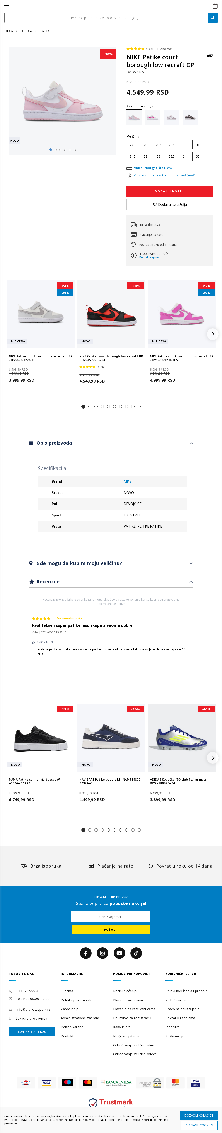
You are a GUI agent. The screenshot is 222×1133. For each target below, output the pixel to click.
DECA (9, 31)
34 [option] (184, 156)
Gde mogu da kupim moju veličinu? (78, 563)
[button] (83, 407)
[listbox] (170, 151)
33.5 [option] (172, 156)
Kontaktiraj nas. (149, 257)
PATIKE (45, 31)
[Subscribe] (111, 929)
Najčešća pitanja (126, 1036)
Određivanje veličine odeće (135, 1054)
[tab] (111, 443)
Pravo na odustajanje (182, 1009)
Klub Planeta (175, 1000)
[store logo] (106, 6)
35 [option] (198, 156)
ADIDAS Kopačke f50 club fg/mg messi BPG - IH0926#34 (179, 781)
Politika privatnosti (76, 1000)
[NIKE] (210, 58)
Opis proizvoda (53, 442)
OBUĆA (27, 31)
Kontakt (67, 1036)
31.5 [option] (132, 156)
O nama (67, 991)
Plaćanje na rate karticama (134, 1009)
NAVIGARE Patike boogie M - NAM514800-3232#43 (110, 781)
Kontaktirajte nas (32, 1032)
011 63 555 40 (28, 991)
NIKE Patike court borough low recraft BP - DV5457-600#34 (111, 358)
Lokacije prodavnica (31, 1018)
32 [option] (145, 156)
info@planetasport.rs (34, 1009)
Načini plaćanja (125, 991)
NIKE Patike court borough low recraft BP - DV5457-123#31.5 (181, 358)
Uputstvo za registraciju (132, 1018)
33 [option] (158, 156)
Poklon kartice (72, 1027)
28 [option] (145, 145)
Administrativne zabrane (80, 1018)
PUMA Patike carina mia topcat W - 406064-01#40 (35, 781)
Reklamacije (174, 1036)
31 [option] (198, 145)
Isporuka (172, 1027)
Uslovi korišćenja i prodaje (186, 991)
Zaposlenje (70, 1009)
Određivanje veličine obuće (135, 1045)
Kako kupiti (122, 1027)
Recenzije (47, 581)
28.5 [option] (159, 145)
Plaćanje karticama (128, 1000)
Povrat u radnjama (180, 1018)
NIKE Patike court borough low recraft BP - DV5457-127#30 (40, 358)
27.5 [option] (132, 145)
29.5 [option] (172, 145)
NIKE (127, 481)
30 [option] (184, 145)
